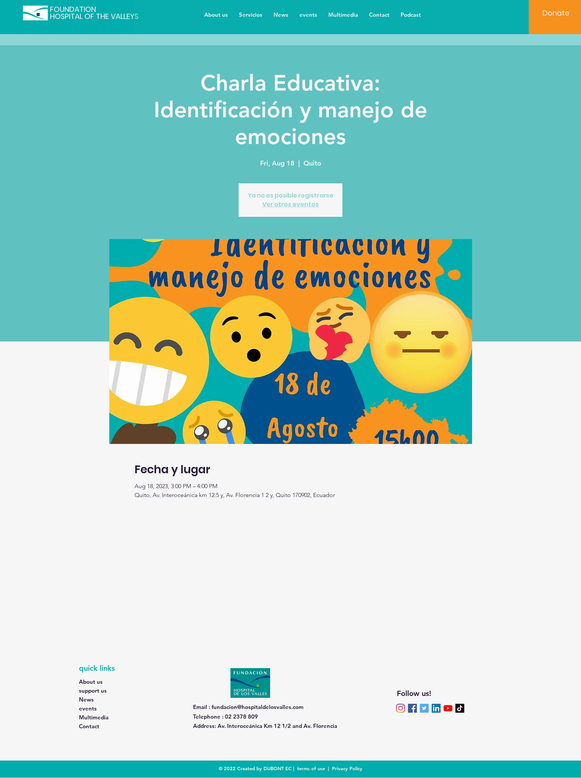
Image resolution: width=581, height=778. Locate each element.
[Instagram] (400, 708)
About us (91, 681)
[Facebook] (412, 708)
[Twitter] (424, 708)
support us (93, 690)
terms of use (311, 768)
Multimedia (94, 717)
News (86, 699)
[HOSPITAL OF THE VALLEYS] (103, 16)
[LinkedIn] (436, 708)
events (88, 708)
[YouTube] (448, 708)
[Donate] (556, 13)
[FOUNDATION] (80, 9)
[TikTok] (459, 708)
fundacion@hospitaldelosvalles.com (257, 706)
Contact (89, 726)
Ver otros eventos (290, 204)
